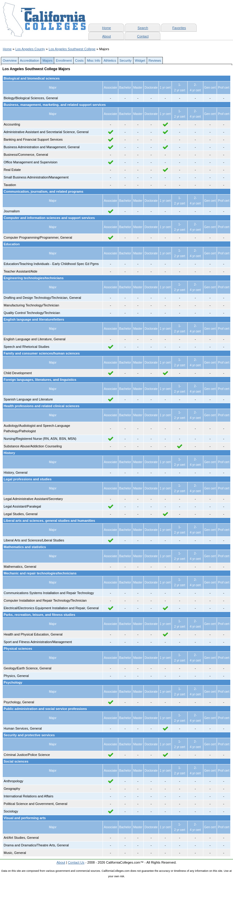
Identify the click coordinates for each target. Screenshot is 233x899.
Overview (10, 60)
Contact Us (76, 862)
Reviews (155, 60)
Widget (140, 60)
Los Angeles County (30, 49)
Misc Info (93, 60)
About (106, 36)
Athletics (109, 60)
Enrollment (64, 60)
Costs (79, 60)
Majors (47, 60)
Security (126, 60)
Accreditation (29, 60)
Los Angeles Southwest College (72, 49)
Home (7, 49)
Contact (143, 36)
